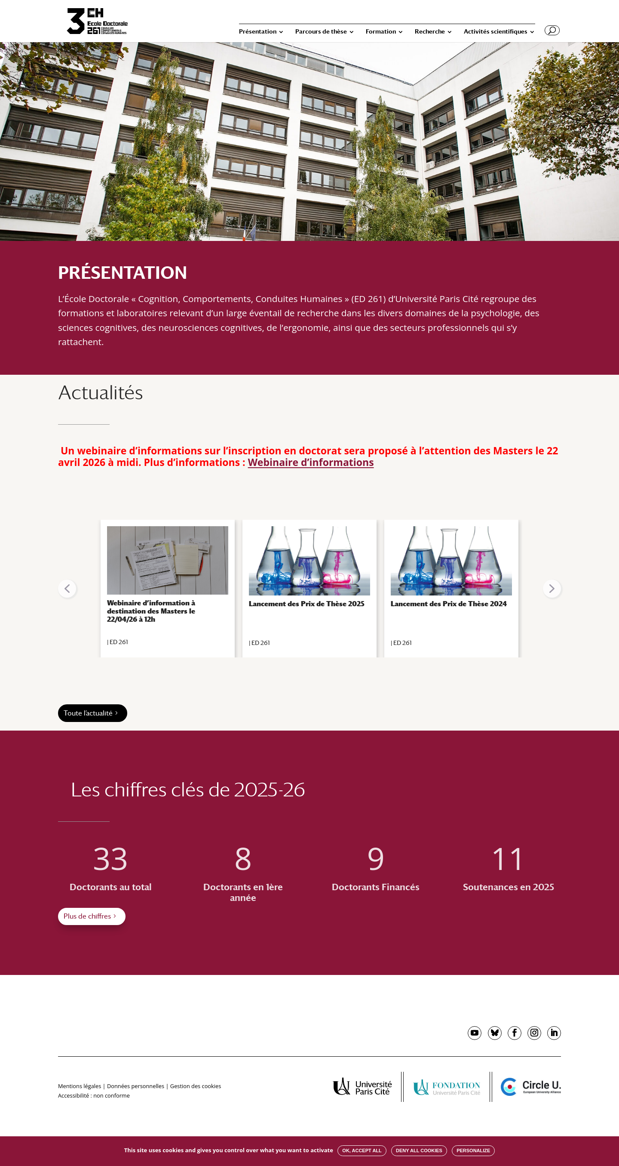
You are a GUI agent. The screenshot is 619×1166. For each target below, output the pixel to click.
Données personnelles (135, 1086)
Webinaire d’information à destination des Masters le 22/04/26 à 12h (151, 611)
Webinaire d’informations (311, 462)
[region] (309, 589)
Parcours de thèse (321, 31)
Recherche (430, 31)
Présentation (257, 31)
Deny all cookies (419, 1150)
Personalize (473, 1150)
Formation (381, 31)
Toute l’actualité (88, 713)
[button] (67, 589)
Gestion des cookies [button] (195, 1086)
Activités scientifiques (495, 31)
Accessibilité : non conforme (94, 1095)
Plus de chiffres (87, 916)
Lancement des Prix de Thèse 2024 (449, 604)
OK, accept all (361, 1150)
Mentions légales (79, 1086)
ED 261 (119, 642)
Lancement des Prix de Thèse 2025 (307, 604)
